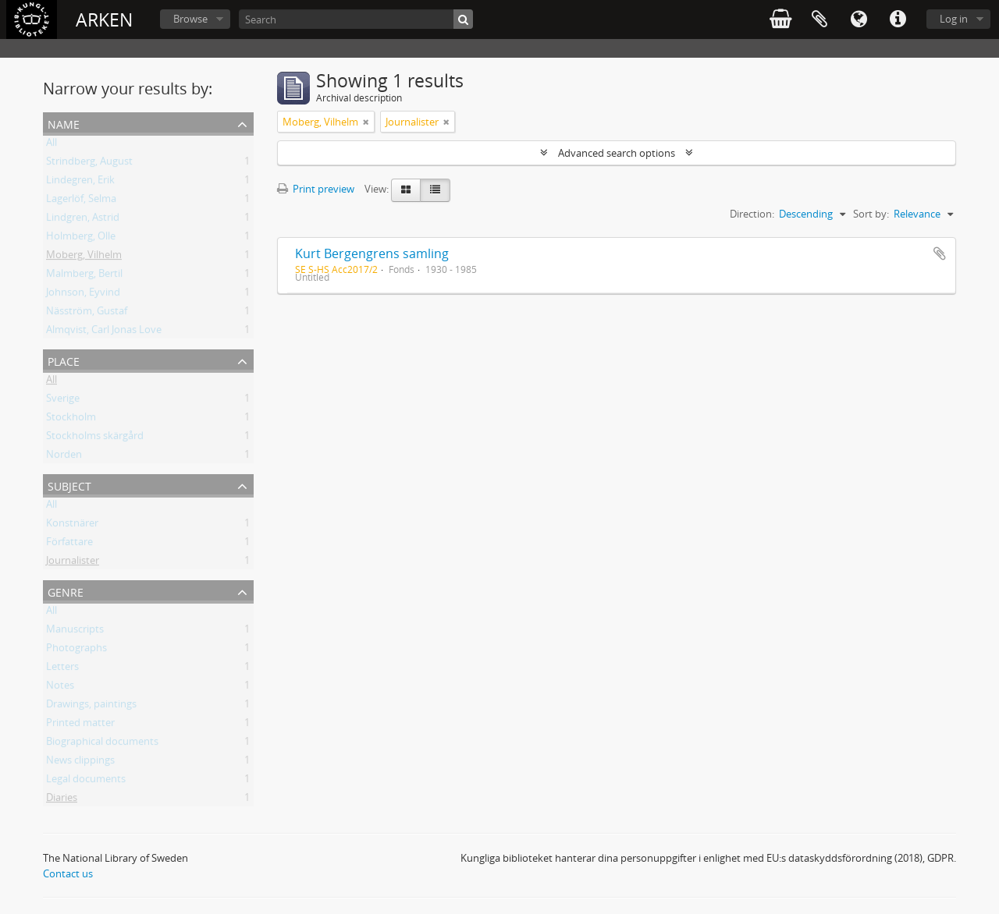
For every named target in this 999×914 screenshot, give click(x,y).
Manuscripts (75, 632)
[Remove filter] (366, 121)
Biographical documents (102, 744)
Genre (66, 590)
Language (858, 19)
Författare (69, 544)
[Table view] (435, 190)
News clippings (80, 763)
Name (64, 122)
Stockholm (71, 420)
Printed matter (80, 725)
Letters (62, 669)
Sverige (63, 401)
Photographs (76, 650)
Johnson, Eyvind (83, 295)
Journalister (72, 563)
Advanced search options (616, 153)
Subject (69, 484)
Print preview (315, 189)
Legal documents (86, 781)
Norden (64, 457)
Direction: (752, 214)
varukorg (780, 19)
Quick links (897, 19)
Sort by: (871, 214)
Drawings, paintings (91, 707)
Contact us (68, 873)
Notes (60, 688)
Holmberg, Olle (81, 239)
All (51, 145)
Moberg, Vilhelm (84, 257)
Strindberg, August (89, 164)
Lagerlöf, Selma (81, 201)
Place (64, 359)
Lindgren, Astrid (82, 220)
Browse (190, 19)
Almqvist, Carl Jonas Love (104, 332)
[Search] (356, 19)
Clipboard (819, 19)
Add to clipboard (939, 253)
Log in (954, 19)
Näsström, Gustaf (86, 313)
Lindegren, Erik (80, 182)
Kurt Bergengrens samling (372, 253)
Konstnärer (72, 526)
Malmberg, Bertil (84, 276)
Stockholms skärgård (95, 438)
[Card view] (406, 190)
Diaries (61, 800)
